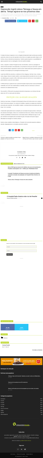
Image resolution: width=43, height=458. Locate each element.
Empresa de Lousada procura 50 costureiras (18, 382)
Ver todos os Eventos (37, 350)
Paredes (2, 400)
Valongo (2, 406)
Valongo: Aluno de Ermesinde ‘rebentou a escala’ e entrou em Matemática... (24, 376)
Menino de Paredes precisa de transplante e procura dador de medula (23, 388)
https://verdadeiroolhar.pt (21, 153)
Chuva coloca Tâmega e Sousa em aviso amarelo (20, 179)
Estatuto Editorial (29, 454)
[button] (41, 2)
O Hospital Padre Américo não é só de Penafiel (22, 196)
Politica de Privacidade (21, 454)
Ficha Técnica (12, 454)
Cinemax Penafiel (6, 345)
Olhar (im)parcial (4, 414)
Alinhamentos (4, 192)
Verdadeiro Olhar (5, 18)
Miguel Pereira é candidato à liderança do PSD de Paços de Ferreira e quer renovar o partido (32, 138)
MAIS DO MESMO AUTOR (19, 163)
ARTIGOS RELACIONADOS (6, 163)
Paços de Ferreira (4, 408)
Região (2, 6)
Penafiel (2, 402)
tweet (33, 130)
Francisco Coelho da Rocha (12, 198)
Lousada (2, 404)
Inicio (2, 4)
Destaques (3, 398)
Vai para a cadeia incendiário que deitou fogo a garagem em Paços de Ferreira (11, 138)
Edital (5, 338)
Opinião (2, 412)
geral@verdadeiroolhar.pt (25, 440)
